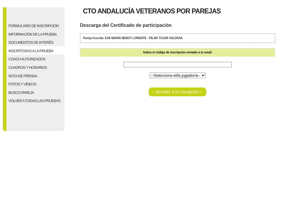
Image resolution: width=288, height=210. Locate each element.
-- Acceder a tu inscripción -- (177, 92)
